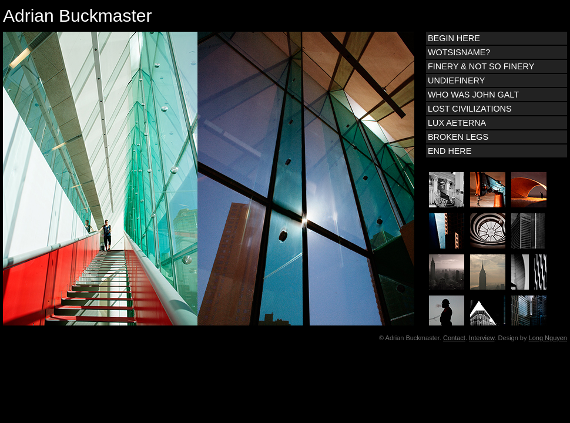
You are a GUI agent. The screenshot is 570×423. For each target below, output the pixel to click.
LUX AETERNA (457, 122)
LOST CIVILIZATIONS (470, 108)
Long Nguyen (548, 337)
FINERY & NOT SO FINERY (481, 66)
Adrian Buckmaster (77, 15)
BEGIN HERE (454, 38)
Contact (454, 337)
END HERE (449, 151)
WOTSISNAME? (459, 52)
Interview (481, 337)
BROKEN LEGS (458, 137)
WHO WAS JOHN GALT (473, 94)
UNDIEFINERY (456, 80)
